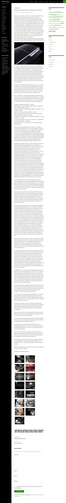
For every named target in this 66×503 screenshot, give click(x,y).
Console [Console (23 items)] (57, 12)
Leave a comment (30, 12)
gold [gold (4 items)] (52, 16)
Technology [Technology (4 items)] (58, 27)
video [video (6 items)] (50, 29)
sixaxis (32, 431)
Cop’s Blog (51, 44)
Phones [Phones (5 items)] (50, 23)
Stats (57, 1)
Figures (40, 1)
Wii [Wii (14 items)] (52, 29)
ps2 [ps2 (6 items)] (60, 23)
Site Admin (51, 66)
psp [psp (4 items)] (49, 25)
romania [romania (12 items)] (54, 25)
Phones (3, 22)
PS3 (15, 431)
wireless (40, 431)
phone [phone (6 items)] (61, 21)
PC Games (3, 21)
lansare (35, 430)
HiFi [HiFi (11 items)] (62, 16)
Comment (16, 454)
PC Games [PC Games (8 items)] (57, 21)
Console (36, 1)
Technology (4, 28)
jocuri (31, 430)
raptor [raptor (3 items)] (51, 25)
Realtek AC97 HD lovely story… (29, 437)
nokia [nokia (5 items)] (54, 21)
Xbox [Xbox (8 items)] (57, 29)
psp (19, 431)
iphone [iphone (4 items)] (53, 17)
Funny (3, 10)
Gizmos (3, 12)
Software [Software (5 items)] (50, 27)
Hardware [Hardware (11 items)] (56, 16)
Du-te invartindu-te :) (29, 442)
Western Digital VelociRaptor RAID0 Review (5, 40)
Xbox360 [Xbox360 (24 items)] (52, 31)
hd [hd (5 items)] (59, 16)
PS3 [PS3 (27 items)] (62, 23)
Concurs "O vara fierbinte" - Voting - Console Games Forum (5, 66)
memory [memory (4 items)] (61, 17)
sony (36, 431)
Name (15, 470)
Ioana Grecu (51, 49)
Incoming (3, 16)
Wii (2, 30)
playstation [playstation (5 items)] (57, 23)
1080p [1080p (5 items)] (50, 12)
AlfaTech (50, 39)
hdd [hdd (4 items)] (60, 16)
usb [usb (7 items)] (63, 27)
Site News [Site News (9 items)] (59, 25)
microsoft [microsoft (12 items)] (51, 20)
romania (27, 431)
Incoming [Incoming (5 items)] (50, 17)
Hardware (3, 13)
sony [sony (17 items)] (54, 27)
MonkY (23, 12)
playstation (41, 430)
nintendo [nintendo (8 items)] (51, 21)
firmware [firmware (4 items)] (62, 12)
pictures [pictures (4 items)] (53, 23)
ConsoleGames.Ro (52, 42)
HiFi (44, 1)
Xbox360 (3, 33)
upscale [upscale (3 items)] (61, 27)
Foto (47, 1)
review (22, 431)
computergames (18, 430)
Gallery (31, 1)
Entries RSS (51, 64)
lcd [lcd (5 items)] (57, 17)
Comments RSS (52, 59)
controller (25, 430)
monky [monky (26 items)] (57, 19)
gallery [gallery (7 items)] (56, 14)
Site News (3, 25)
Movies (3, 19)
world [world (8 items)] (54, 29)
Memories (3, 18)
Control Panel (51, 62)
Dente (50, 46)
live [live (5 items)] (59, 17)
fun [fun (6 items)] (49, 14)
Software (3, 27)
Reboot (50, 51)
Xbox (3, 31)
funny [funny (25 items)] (52, 14)
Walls (54, 1)
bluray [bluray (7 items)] (52, 12)
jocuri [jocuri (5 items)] (56, 17)
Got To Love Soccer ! (6, 69)
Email (15, 475)
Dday (50, 1)
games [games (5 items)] (50, 16)
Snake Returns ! (4, 48)
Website (16, 481)
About (61, 1)
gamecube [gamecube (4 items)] (59, 14)
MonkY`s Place (5, 1)
